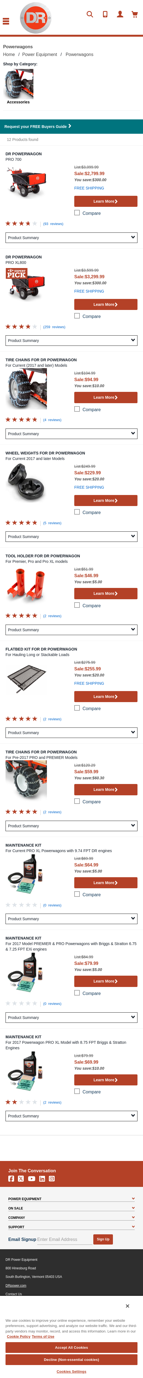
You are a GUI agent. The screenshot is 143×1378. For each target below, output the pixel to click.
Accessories (18, 102)
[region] (71, 1336)
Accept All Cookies (71, 1347)
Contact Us (14, 1294)
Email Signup (22, 1239)
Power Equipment (39, 54)
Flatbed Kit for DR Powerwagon (41, 649)
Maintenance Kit (23, 845)
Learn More (106, 201)
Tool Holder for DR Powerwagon (43, 556)
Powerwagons (80, 54)
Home (9, 54)
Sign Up (103, 1239)
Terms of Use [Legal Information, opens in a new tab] (43, 1336)
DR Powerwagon (24, 154)
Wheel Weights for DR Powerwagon (45, 453)
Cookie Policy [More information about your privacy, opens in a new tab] (18, 1336)
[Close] (127, 1306)
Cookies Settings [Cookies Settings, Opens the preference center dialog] (71, 1371)
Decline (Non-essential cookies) (71, 1360)
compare (92, 213)
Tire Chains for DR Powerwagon (41, 360)
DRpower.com (16, 1286)
